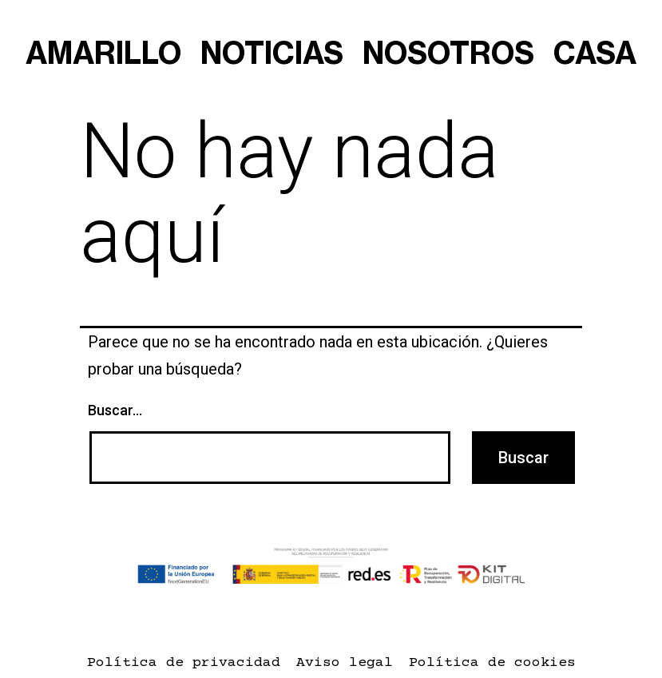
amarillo (103, 54)
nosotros (448, 54)
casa (594, 54)
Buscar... (115, 410)
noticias (271, 54)
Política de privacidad (183, 663)
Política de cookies (492, 663)
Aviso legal (344, 663)
